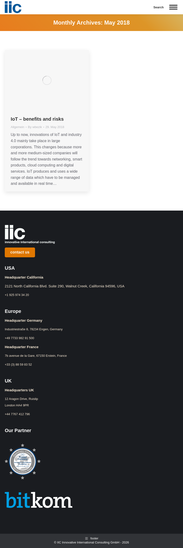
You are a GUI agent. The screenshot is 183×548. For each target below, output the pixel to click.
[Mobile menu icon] (173, 7)
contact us (19, 252)
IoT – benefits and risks (37, 119)
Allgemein (17, 127)
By (35, 127)
